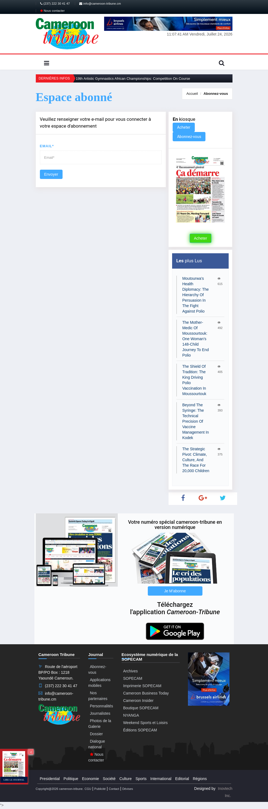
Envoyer (51, 174)
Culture (125, 778)
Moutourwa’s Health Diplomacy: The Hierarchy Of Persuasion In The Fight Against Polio (195, 294)
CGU (87, 788)
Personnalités (101, 706)
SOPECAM (132, 678)
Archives (130, 671)
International (160, 778)
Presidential (50, 778)
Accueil (192, 94)
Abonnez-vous (216, 94)
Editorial (182, 778)
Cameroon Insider (138, 700)
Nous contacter (52, 10)
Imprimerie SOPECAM (142, 686)
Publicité (100, 788)
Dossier (96, 734)
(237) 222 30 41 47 (55, 3)
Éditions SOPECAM (140, 730)
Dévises (127, 788)
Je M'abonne (175, 591)
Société (109, 778)
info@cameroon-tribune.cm (100, 3)
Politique (71, 778)
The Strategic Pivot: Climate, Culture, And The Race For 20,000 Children (195, 460)
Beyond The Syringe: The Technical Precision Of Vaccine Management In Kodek (195, 421)
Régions (200, 778)
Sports (141, 778)
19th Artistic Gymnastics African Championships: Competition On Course (133, 79)
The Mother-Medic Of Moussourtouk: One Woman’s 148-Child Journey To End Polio (195, 338)
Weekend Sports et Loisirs (145, 722)
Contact (114, 788)
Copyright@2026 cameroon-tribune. (60, 788)
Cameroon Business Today (146, 693)
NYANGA (131, 715)
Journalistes (100, 713)
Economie (90, 778)
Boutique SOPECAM (140, 708)
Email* (47, 146)
